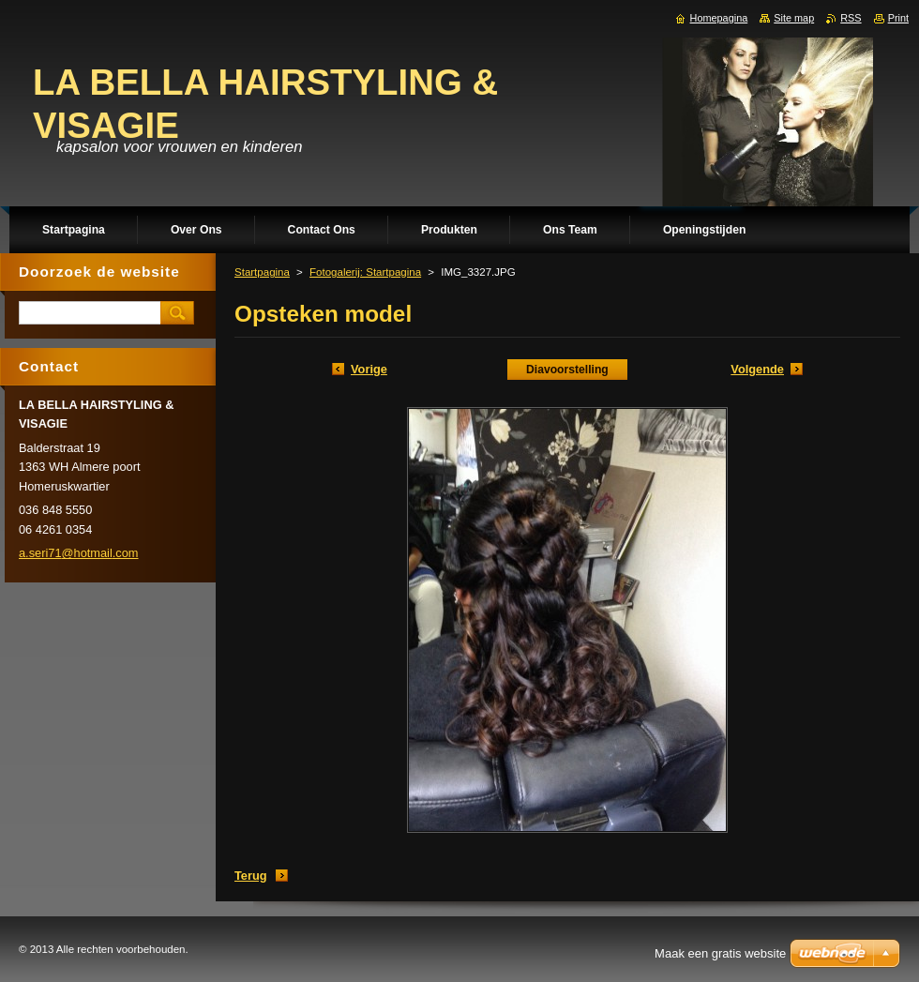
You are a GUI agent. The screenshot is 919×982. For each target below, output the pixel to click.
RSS (850, 17)
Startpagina (262, 272)
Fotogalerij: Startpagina (365, 272)
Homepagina (719, 17)
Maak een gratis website (720, 953)
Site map (794, 17)
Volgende (757, 369)
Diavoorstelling (567, 369)
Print (898, 17)
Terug (250, 876)
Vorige (369, 369)
